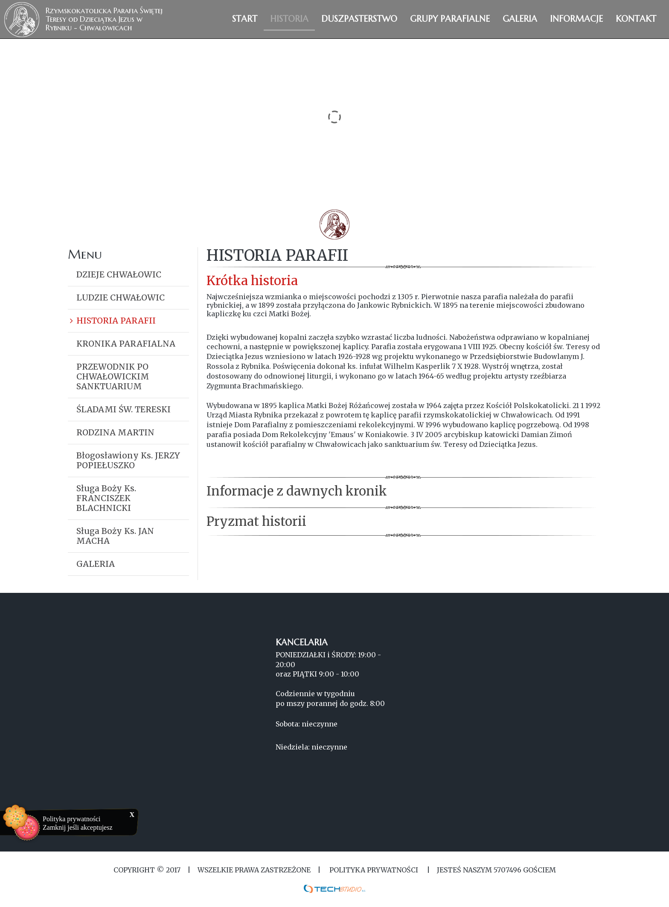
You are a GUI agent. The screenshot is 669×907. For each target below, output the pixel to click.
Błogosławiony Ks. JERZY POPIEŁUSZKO (128, 460)
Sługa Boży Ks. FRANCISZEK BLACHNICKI (106, 498)
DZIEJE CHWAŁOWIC (118, 274)
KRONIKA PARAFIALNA (125, 343)
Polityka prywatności (72, 818)
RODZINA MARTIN (115, 432)
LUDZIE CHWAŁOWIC (120, 297)
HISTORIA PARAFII (116, 320)
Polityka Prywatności (374, 870)
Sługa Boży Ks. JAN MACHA (115, 536)
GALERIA (95, 564)
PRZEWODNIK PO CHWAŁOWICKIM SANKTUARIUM (112, 376)
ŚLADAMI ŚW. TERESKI (123, 409)
